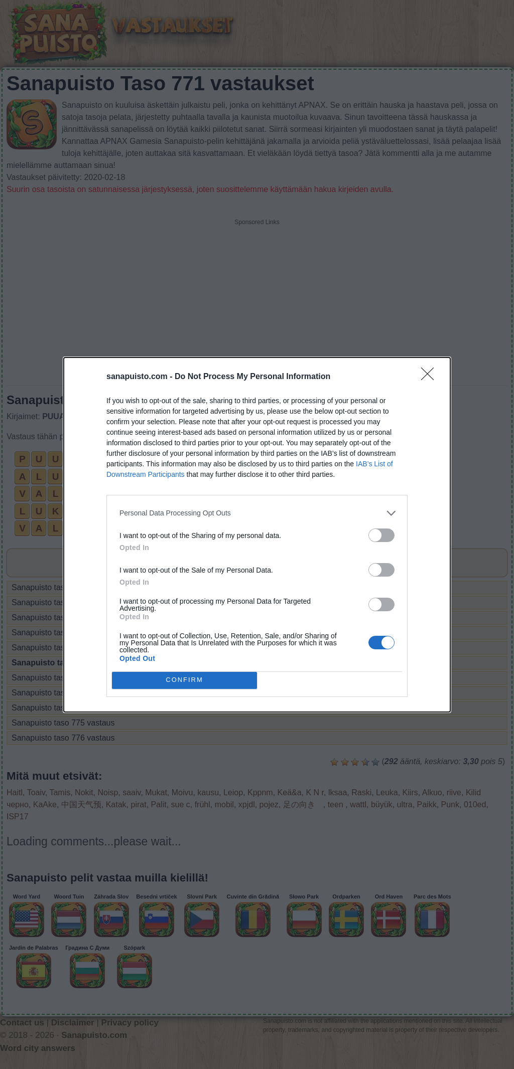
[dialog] (257, 535)
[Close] (430, 377)
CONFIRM (184, 680)
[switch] (381, 535)
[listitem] (257, 513)
